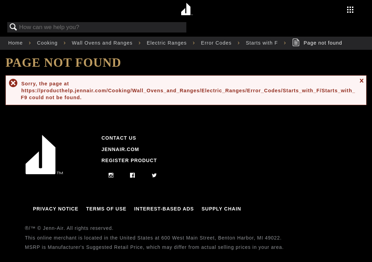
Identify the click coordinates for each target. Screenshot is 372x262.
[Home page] (187, 9)
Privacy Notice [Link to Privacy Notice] (55, 209)
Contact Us (118, 138)
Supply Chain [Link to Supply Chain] (221, 209)
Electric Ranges (168, 43)
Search (13, 27)
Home (16, 43)
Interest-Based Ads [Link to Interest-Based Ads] (164, 209)
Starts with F (263, 43)
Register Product (129, 160)
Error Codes (217, 43)
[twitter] (154, 175)
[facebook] (132, 175)
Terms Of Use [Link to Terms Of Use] (106, 209)
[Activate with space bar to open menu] (350, 10)
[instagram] (111, 175)
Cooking (48, 43)
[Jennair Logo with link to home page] (44, 172)
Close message (361, 83)
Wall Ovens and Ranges (103, 43)
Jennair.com (120, 149)
